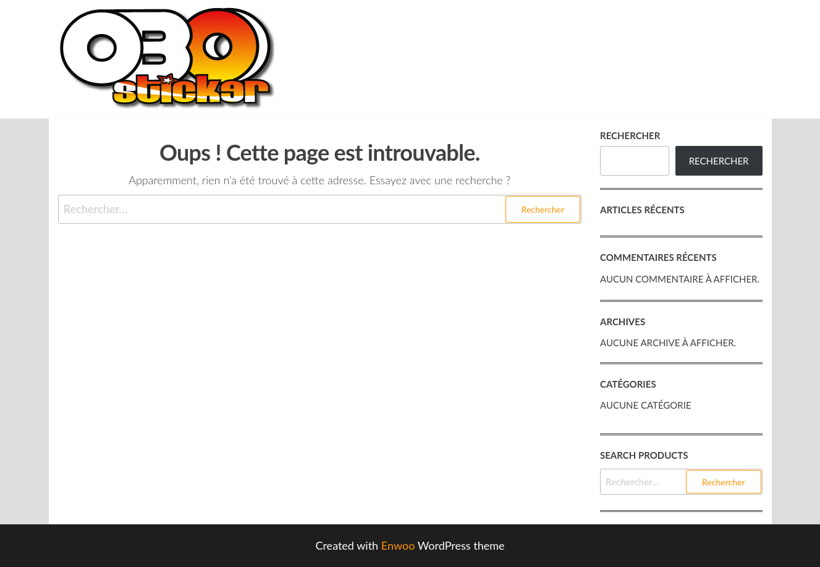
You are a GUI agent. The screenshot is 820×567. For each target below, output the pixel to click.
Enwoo (398, 545)
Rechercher (630, 135)
